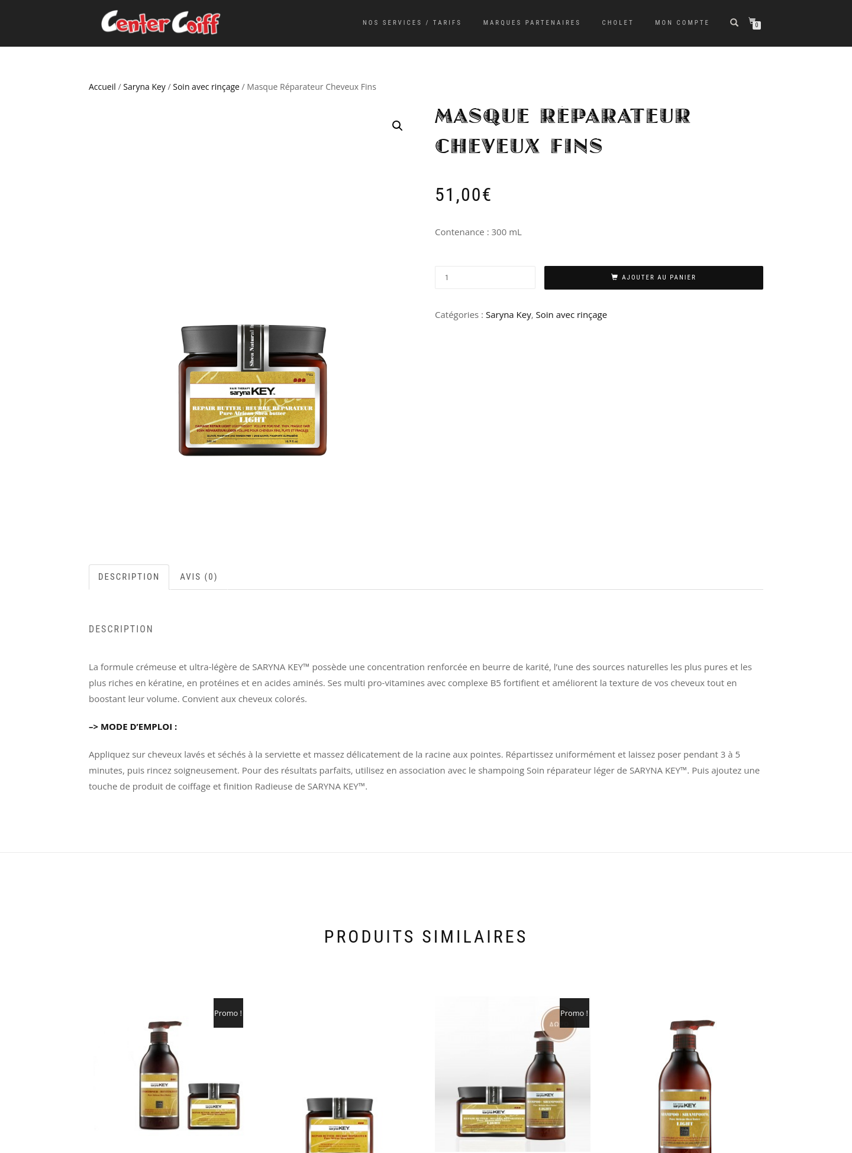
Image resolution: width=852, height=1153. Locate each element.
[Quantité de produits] (485, 277)
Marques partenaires (532, 23)
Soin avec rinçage (206, 86)
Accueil (102, 86)
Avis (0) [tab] (199, 576)
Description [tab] (129, 576)
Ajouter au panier (659, 277)
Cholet (618, 23)
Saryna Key (144, 86)
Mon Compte (682, 23)
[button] (397, 126)
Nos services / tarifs (412, 23)
